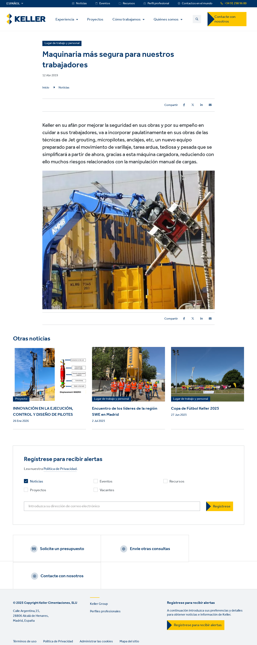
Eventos (104, 3)
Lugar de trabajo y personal (111, 399)
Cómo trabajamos (128, 19)
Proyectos (97, 19)
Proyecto (21, 399)
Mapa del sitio (129, 615)
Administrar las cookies (96, 615)
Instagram (40, 632)
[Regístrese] (219, 506)
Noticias (81, 3)
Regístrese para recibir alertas (198, 598)
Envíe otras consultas (134, 549)
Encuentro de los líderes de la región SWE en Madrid (124, 412)
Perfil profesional (158, 3)
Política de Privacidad (60, 469)
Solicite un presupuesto (56, 549)
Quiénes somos (167, 19)
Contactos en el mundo (197, 3)
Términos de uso (24, 615)
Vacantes (107, 490)
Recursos (129, 3)
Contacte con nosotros (225, 19)
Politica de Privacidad (58, 615)
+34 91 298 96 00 (235, 3)
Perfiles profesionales (105, 585)
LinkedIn (17, 632)
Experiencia (66, 19)
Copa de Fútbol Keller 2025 (195, 408)
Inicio (45, 87)
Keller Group (99, 578)
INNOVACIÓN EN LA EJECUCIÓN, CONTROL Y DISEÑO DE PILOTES (43, 412)
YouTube (29, 632)
